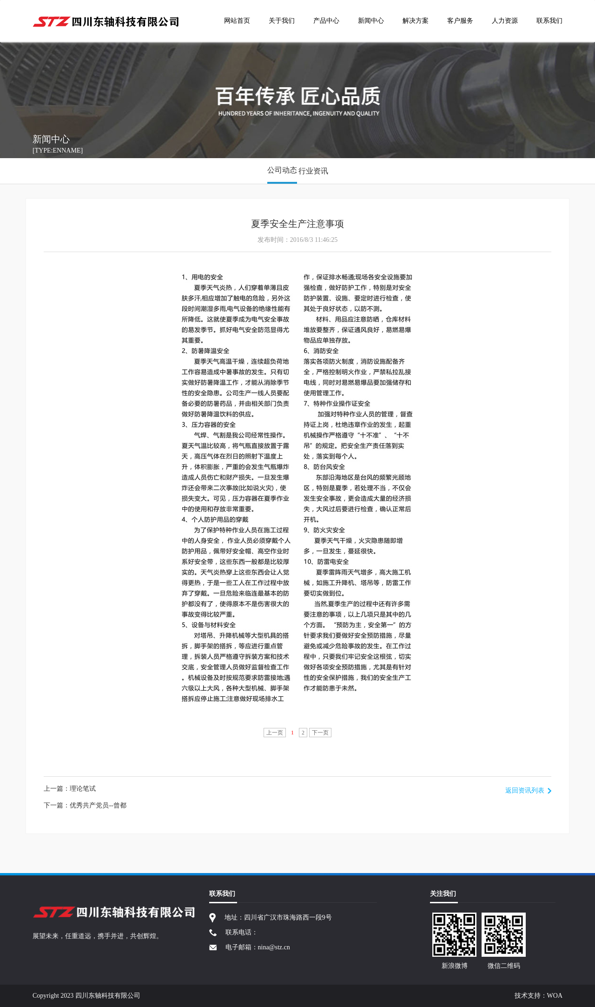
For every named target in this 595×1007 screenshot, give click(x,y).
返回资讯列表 (524, 790)
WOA (554, 995)
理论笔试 (83, 788)
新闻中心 (371, 20)
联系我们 (549, 20)
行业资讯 (313, 171)
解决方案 (416, 20)
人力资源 (505, 20)
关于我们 (282, 20)
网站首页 (237, 20)
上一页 (274, 732)
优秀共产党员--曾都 (98, 805)
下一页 (320, 732)
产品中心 (326, 20)
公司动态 (282, 170)
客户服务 (460, 20)
